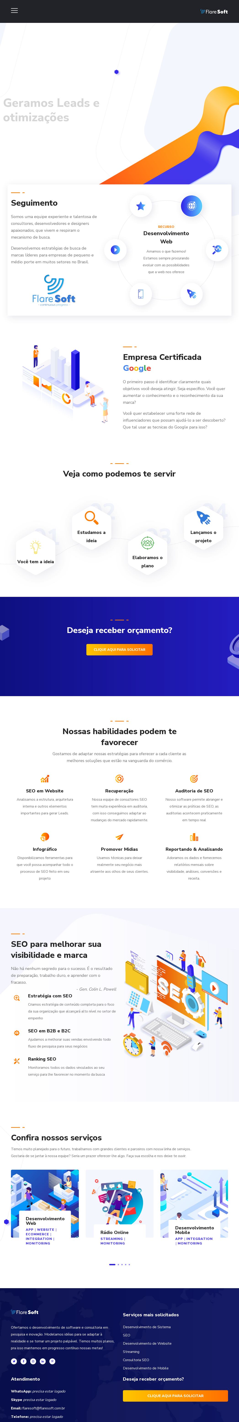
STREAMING (112, 1239)
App (179, 1239)
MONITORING (38, 1243)
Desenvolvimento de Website (147, 1343)
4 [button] (125, 1264)
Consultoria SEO (136, 1360)
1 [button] (112, 1264)
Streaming (131, 1351)
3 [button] (122, 1264)
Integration (39, 1239)
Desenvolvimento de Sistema (147, 1327)
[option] (45, 1212)
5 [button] (129, 1264)
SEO (126, 1335)
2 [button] (118, 1264)
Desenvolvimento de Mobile (146, 1368)
